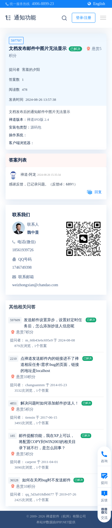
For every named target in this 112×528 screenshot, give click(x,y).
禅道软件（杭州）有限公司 (66, 516)
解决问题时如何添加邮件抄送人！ (50, 403)
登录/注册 (83, 18)
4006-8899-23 (43, 4)
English (96, 4)
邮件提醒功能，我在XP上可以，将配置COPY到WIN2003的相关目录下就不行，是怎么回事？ (47, 442)
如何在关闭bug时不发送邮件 (46, 480)
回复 (94, 192)
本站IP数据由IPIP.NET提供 (55, 522)
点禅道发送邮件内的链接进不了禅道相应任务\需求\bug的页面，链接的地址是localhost (50, 364)
